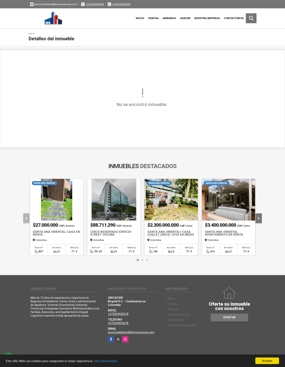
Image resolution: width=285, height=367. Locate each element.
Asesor (185, 18)
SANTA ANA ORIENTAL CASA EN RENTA (56, 233)
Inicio (140, 18)
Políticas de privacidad (182, 325)
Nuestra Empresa (207, 18)
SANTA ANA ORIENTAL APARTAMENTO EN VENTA (224, 233)
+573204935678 (95, 4)
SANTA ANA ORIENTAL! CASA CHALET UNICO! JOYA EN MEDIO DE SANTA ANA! (170, 234)
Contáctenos (234, 18)
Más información (105, 361)
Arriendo (169, 18)
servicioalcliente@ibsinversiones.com (131, 332)
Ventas (153, 18)
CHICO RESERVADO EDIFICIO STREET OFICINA (110, 233)
